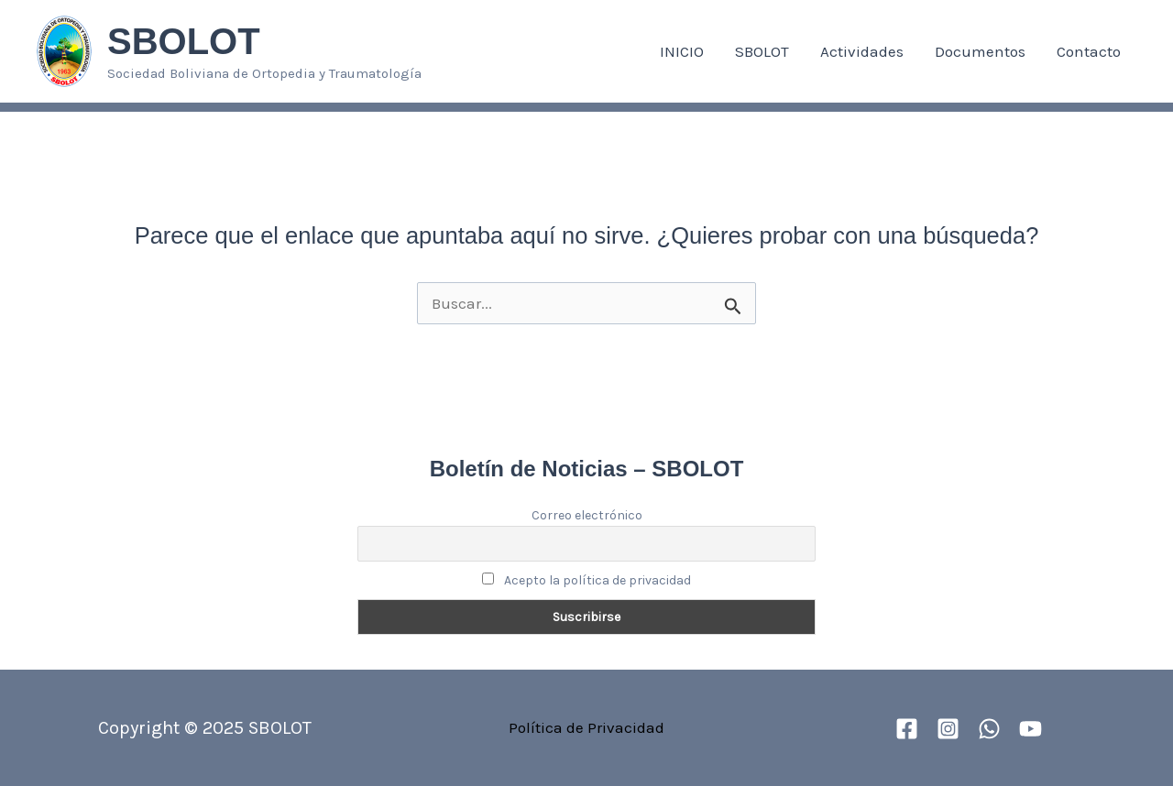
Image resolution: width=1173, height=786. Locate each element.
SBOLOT (183, 41)
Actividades (862, 51)
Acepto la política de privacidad (587, 580)
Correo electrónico (587, 515)
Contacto (1089, 51)
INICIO (682, 51)
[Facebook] (906, 728)
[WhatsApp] (989, 728)
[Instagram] (948, 728)
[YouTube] (1030, 728)
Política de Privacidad (586, 727)
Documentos (980, 51)
